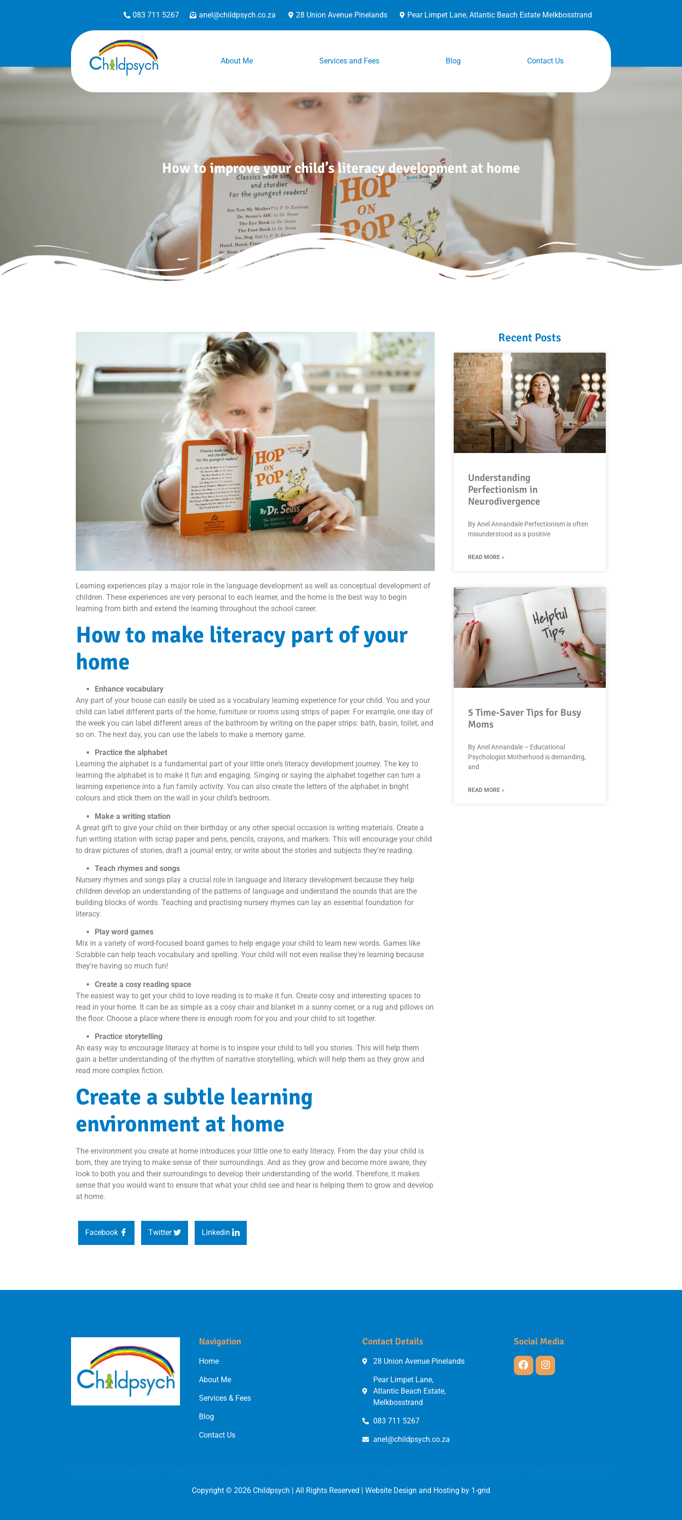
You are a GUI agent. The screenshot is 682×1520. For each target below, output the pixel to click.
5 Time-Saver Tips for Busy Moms (524, 718)
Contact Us (545, 60)
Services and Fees (349, 60)
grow (401, 1059)
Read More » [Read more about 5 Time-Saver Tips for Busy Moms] (486, 790)
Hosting (446, 1490)
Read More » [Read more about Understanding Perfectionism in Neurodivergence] (486, 557)
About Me (237, 60)
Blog (453, 60)
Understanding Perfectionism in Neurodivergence (504, 489)
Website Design (391, 1490)
